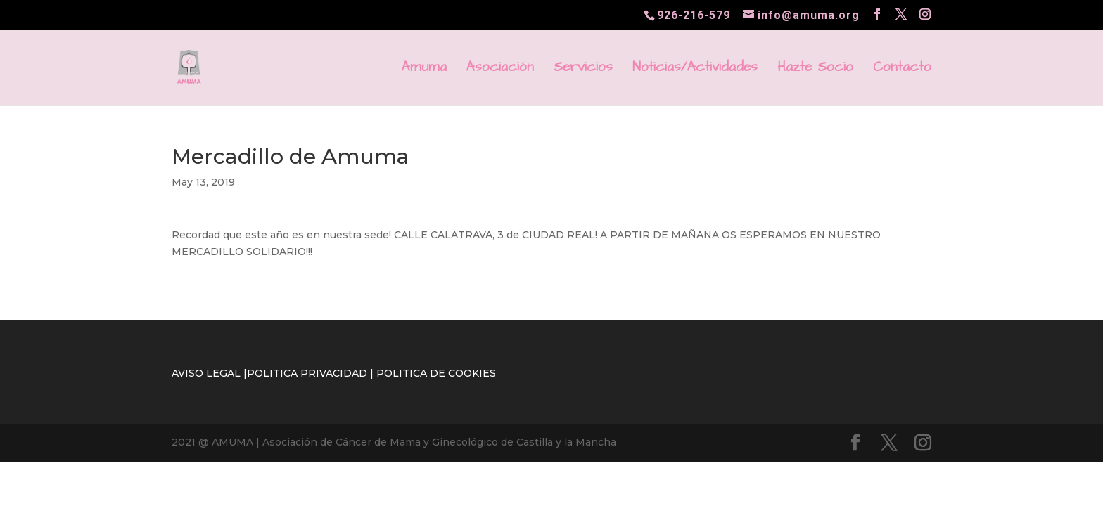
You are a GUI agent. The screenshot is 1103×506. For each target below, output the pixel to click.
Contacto (902, 70)
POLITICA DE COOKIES (436, 373)
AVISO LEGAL (206, 373)
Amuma (424, 70)
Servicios (583, 70)
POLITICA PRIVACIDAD (307, 373)
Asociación (500, 70)
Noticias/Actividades (695, 70)
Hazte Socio (815, 70)
